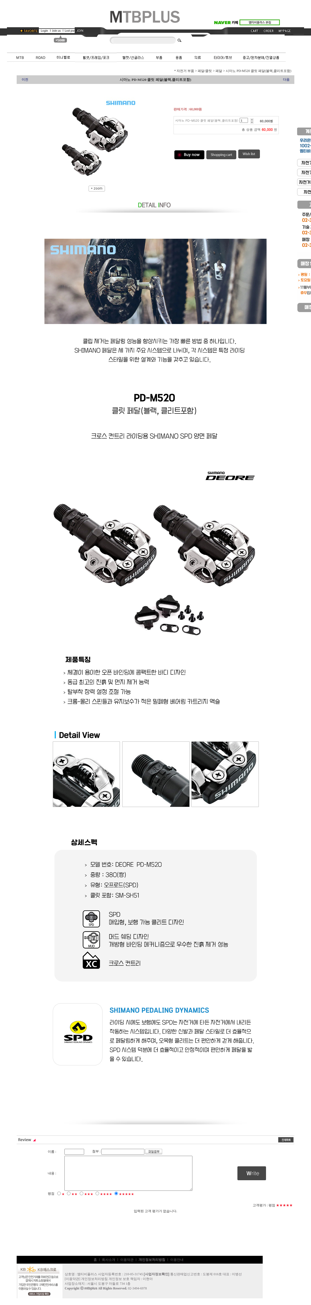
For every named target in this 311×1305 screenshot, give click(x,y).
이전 (25, 79)
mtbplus (90, 1295)
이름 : (52, 1152)
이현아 (148, 1285)
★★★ (88, 1201)
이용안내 (177, 1266)
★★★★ (106, 1201)
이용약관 (127, 1266)
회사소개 (108, 1266)
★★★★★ (126, 1201)
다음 (286, 79)
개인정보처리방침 (94, 1285)
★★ (74, 1201)
